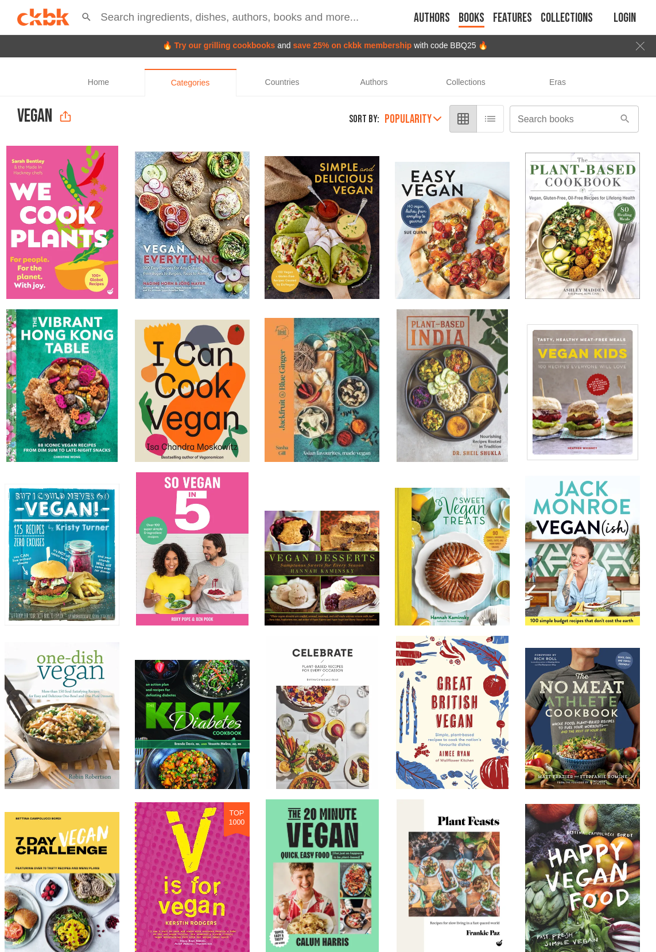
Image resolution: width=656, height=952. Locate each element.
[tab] (99, 82)
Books (471, 18)
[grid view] (464, 119)
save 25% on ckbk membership (352, 45)
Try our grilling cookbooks (224, 45)
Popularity (414, 119)
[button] (86, 17)
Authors (432, 18)
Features (512, 18)
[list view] (491, 119)
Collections (567, 18)
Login (625, 18)
